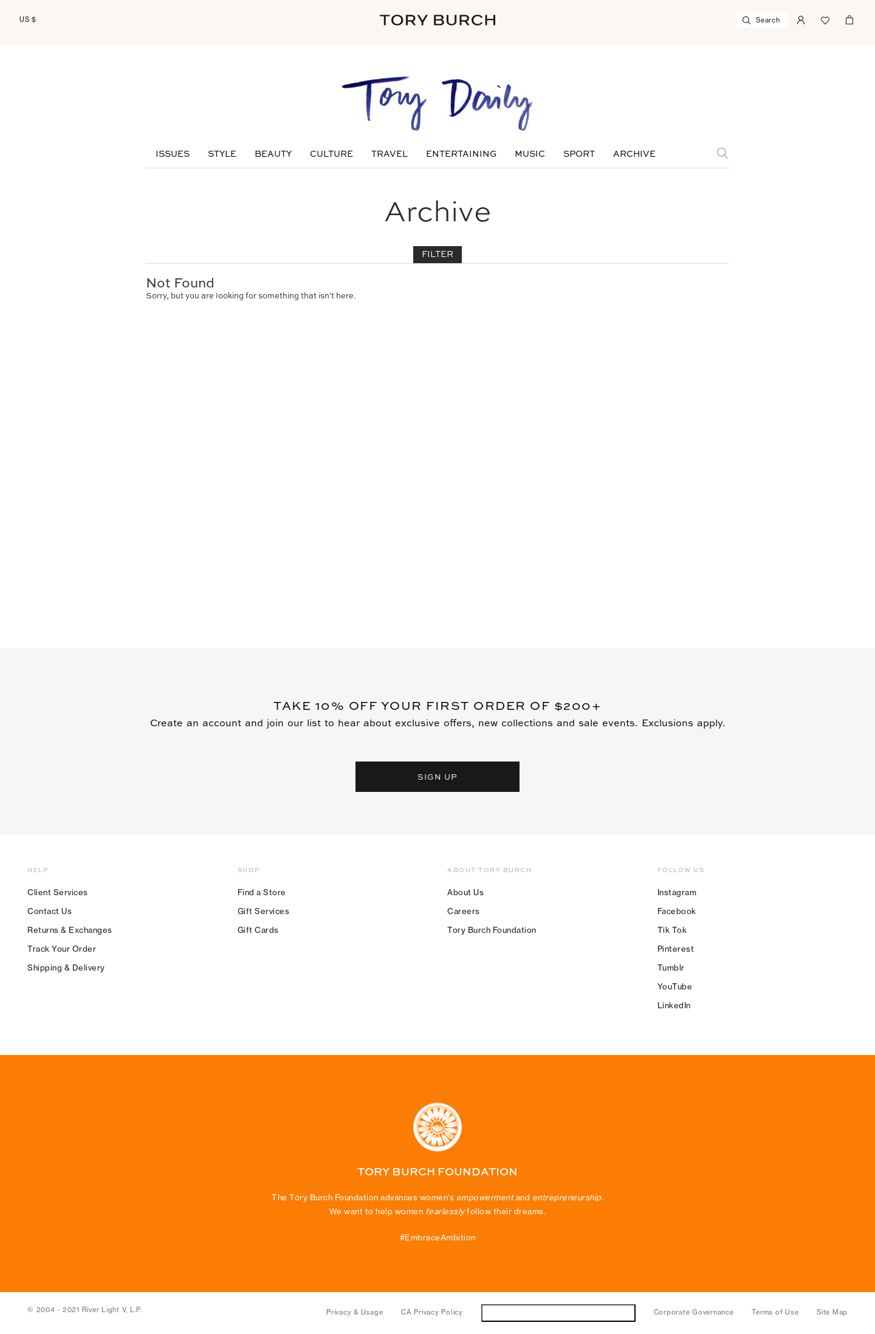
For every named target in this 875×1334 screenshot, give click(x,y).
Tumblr (671, 967)
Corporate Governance (694, 1312)
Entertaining (461, 154)
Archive (634, 154)
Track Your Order (61, 949)
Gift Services (264, 911)
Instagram (677, 892)
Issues (173, 154)
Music (530, 154)
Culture (331, 154)
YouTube (675, 986)
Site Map (832, 1312)
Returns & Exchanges (69, 930)
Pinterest (676, 949)
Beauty (273, 154)
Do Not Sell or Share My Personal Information (558, 1312)
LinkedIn (674, 1005)
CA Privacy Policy (432, 1312)
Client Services (57, 892)
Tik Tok (672, 930)
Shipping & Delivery (66, 967)
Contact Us (49, 911)
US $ (27, 19)
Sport (579, 154)
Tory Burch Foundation (492, 930)
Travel (389, 154)
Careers (463, 911)
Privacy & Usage (354, 1312)
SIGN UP (437, 776)
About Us (465, 892)
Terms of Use (775, 1312)
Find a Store (262, 892)
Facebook (676, 911)
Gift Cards (258, 930)
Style (222, 154)
